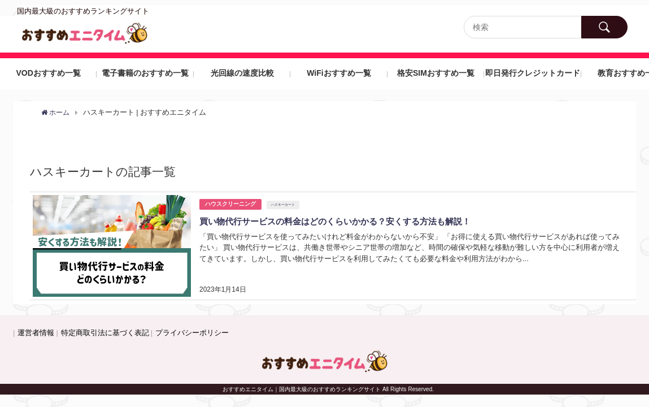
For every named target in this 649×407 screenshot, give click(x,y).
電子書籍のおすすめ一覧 (145, 73)
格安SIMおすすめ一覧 (435, 73)
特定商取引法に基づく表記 (105, 332)
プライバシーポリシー (192, 332)
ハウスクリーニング (230, 203)
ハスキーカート (283, 204)
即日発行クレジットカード (532, 73)
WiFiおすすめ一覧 (339, 73)
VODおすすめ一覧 (48, 73)
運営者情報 (36, 332)
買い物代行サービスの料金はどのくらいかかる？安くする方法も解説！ (344, 221)
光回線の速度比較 (242, 73)
